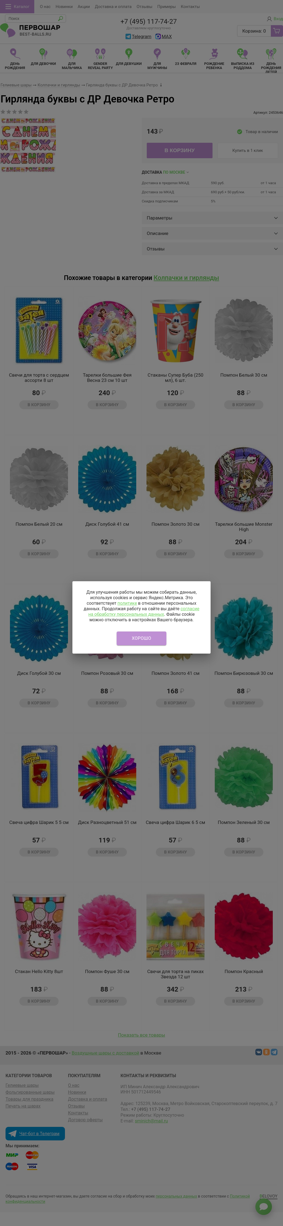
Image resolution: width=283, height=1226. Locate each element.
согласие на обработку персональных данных (143, 611)
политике (127, 603)
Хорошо (141, 638)
